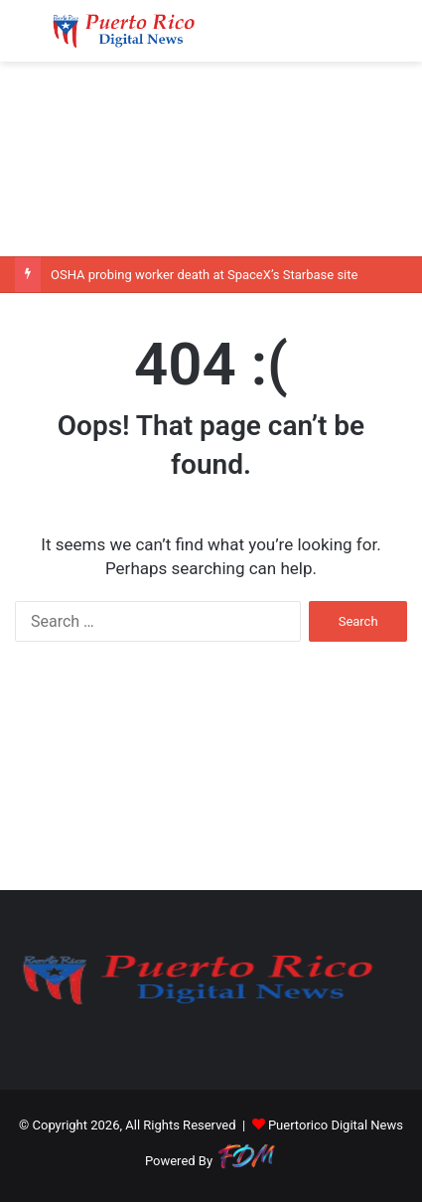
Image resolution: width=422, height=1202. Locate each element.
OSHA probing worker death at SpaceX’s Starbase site (204, 274)
